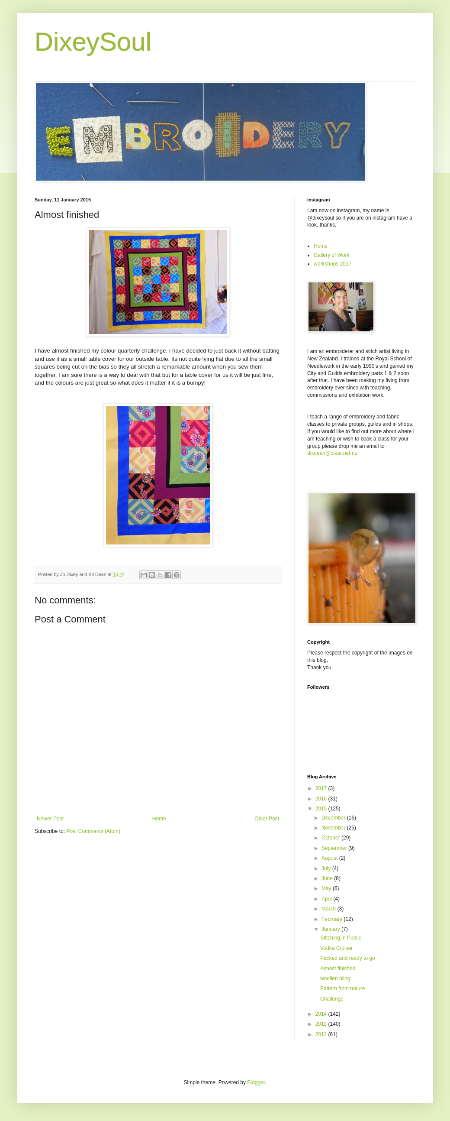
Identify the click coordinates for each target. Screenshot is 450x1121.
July (326, 868)
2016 (321, 799)
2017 (321, 788)
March (329, 909)
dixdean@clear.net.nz (332, 453)
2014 (321, 1014)
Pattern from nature (342, 988)
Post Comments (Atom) (93, 831)
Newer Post (50, 819)
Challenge (332, 999)
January (331, 929)
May (327, 888)
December (334, 818)
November (334, 828)
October (331, 838)
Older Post (266, 819)
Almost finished (337, 968)
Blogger (256, 1082)
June (327, 878)
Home (159, 819)
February (332, 919)
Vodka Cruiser (336, 948)
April (327, 899)
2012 (321, 1034)
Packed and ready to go (347, 958)
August (330, 858)
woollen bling (335, 978)
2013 (321, 1024)
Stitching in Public (340, 938)
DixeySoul (93, 41)
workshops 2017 (332, 264)
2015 (321, 809)
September (334, 848)
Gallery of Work (331, 255)
